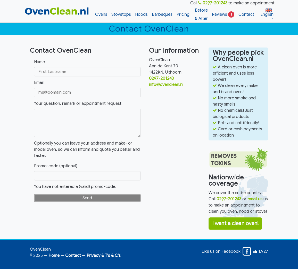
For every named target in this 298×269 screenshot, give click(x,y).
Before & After (201, 14)
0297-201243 (212, 3)
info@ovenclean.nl (166, 84)
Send (87, 198)
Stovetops (121, 14)
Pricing (183, 14)
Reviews (223, 14)
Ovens (101, 14)
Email (39, 82)
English (267, 13)
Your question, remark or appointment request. (78, 103)
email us (254, 199)
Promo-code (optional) (55, 166)
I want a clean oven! (235, 223)
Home (54, 255)
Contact (246, 14)
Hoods (141, 14)
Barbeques (162, 14)
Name (39, 62)
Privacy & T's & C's (104, 255)
